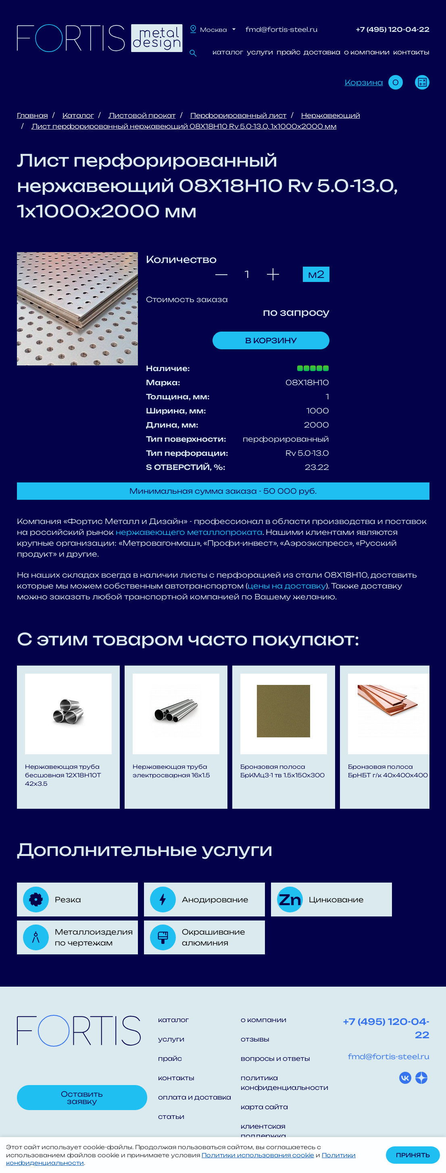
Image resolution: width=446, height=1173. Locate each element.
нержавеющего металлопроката (189, 532)
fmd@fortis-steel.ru (281, 29)
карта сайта (264, 1107)
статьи (171, 1116)
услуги (260, 52)
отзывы (255, 1039)
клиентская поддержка (263, 1131)
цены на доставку (287, 585)
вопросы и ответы (275, 1058)
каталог (228, 52)
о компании (367, 52)
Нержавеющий (330, 115)
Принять (413, 1155)
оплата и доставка (194, 1097)
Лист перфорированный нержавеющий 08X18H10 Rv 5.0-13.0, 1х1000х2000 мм (184, 126)
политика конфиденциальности (282, 1083)
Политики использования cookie (258, 1155)
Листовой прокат (142, 115)
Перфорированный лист (238, 115)
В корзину (271, 340)
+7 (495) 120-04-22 (392, 29)
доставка (322, 52)
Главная (32, 115)
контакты (411, 52)
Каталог (78, 115)
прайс (288, 52)
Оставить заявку (82, 1098)
